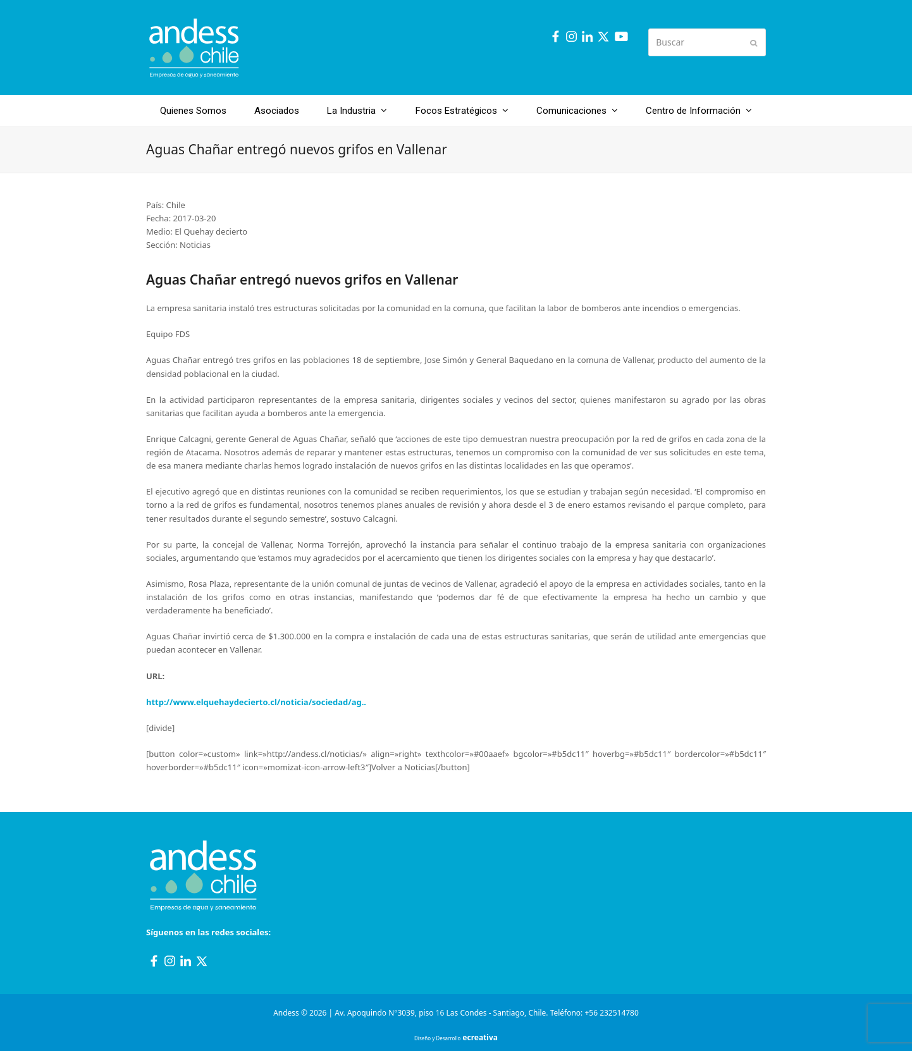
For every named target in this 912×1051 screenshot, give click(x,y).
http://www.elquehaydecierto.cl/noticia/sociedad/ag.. (256, 702)
